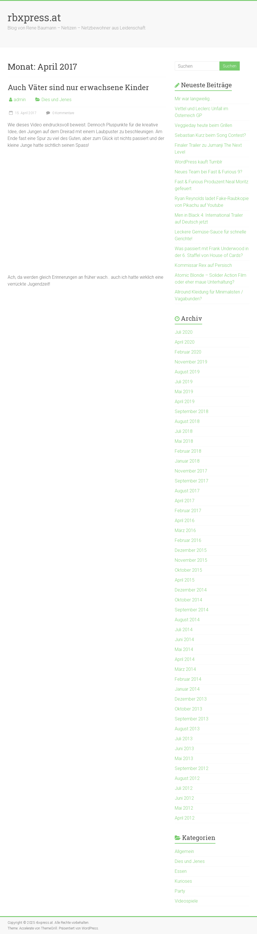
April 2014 (185, 659)
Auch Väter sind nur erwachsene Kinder (78, 87)
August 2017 (187, 490)
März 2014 (185, 669)
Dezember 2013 (191, 699)
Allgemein (184, 851)
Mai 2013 (184, 758)
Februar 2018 (188, 451)
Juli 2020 (184, 332)
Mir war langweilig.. (193, 98)
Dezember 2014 (191, 590)
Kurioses (183, 881)
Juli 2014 (184, 629)
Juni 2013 (184, 748)
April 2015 (185, 580)
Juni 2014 (184, 639)
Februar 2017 (188, 510)
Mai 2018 (184, 441)
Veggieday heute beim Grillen (203, 125)
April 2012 (185, 818)
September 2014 (191, 609)
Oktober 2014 (188, 600)
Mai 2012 (184, 808)
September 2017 (191, 481)
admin (20, 99)
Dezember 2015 (191, 550)
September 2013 (191, 719)
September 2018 (191, 411)
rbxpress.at (34, 17)
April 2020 (185, 342)
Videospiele (186, 901)
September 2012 (191, 768)
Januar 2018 (187, 461)
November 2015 (191, 560)
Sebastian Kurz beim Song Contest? (210, 135)
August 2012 (187, 778)
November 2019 (191, 362)
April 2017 (185, 500)
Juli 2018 (184, 431)
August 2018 (187, 421)
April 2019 (185, 401)
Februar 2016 (188, 540)
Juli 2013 (184, 738)
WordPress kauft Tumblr (198, 162)
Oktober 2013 (188, 709)
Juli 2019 (184, 381)
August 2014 (187, 619)
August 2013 (187, 728)
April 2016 (185, 520)
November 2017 (191, 471)
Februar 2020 (188, 352)
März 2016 (185, 530)
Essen (181, 871)
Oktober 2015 (188, 570)
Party (180, 891)
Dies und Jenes (57, 99)
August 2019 (187, 372)
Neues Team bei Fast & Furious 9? (208, 172)
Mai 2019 (184, 391)
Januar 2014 (187, 689)
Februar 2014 (188, 679)
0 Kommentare (59, 113)
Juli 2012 (184, 788)
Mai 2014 (184, 649)
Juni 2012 (184, 798)
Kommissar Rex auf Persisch (203, 265)
